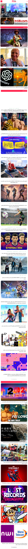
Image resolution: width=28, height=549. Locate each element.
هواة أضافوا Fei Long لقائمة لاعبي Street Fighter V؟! (18, 422)
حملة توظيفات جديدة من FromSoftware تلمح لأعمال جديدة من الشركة (15, 442)
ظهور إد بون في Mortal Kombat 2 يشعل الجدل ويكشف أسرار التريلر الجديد (14, 278)
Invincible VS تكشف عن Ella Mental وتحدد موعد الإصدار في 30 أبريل (17, 47)
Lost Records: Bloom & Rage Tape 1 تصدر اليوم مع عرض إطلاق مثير (15, 504)
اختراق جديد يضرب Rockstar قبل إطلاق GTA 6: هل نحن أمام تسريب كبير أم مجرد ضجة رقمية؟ (14, 326)
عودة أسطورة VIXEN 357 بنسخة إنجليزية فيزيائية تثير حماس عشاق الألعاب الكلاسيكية (14, 350)
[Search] (1, 1)
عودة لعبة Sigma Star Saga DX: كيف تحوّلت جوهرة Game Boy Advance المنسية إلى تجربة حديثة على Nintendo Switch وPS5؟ (13, 302)
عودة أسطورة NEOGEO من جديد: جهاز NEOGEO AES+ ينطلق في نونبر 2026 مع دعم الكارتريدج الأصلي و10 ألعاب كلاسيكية (14, 110)
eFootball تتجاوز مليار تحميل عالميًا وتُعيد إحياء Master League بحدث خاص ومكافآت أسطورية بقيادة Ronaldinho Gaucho (14, 229)
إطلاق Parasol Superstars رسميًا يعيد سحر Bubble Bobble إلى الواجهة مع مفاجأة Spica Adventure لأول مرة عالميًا (14, 375)
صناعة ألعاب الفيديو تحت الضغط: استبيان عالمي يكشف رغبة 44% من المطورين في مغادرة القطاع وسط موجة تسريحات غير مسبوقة (14, 14)
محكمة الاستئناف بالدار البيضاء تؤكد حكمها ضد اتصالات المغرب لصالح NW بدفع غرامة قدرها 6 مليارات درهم (14, 544)
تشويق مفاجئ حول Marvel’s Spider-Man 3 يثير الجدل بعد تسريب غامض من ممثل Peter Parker (14, 181)
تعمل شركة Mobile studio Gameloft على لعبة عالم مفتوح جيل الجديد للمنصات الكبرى (15, 463)
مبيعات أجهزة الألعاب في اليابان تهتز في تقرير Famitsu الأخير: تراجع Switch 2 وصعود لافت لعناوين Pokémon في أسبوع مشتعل (21, 22)
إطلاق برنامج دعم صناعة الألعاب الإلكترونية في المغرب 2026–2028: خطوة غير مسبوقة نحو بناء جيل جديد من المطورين (14, 158)
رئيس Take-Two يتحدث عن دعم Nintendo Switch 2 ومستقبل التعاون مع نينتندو (15, 402)
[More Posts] (14, 379)
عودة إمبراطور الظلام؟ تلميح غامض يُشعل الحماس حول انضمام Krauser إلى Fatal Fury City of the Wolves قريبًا (14, 134)
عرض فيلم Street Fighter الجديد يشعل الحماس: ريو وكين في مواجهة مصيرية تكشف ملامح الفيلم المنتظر (7, 22)
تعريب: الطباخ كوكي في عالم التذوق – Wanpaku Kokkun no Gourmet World (14, 523)
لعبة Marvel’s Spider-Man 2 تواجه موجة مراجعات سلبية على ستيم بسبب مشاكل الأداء (14, 484)
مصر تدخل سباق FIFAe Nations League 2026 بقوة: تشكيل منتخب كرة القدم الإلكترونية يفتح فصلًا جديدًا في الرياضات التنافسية (14, 254)
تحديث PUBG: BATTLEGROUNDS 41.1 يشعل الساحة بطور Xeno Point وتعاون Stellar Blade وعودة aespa (14, 206)
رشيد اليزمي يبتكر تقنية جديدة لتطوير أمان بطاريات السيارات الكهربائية (17, 67)
